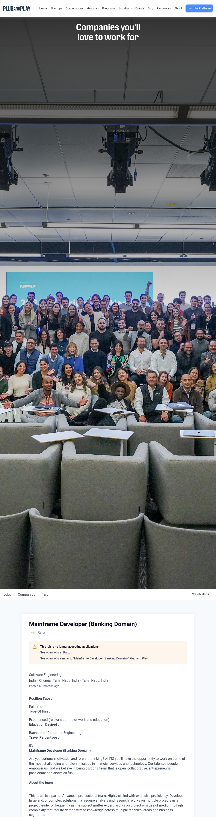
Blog (151, 8)
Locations (125, 8)
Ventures (93, 8)
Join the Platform (199, 8)
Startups (56, 8)
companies (26, 594)
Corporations (74, 8)
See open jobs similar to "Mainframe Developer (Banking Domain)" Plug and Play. (94, 658)
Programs (108, 8)
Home (43, 8)
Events (139, 8)
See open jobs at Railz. (55, 652)
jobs (7, 594)
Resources (164, 8)
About (178, 8)
